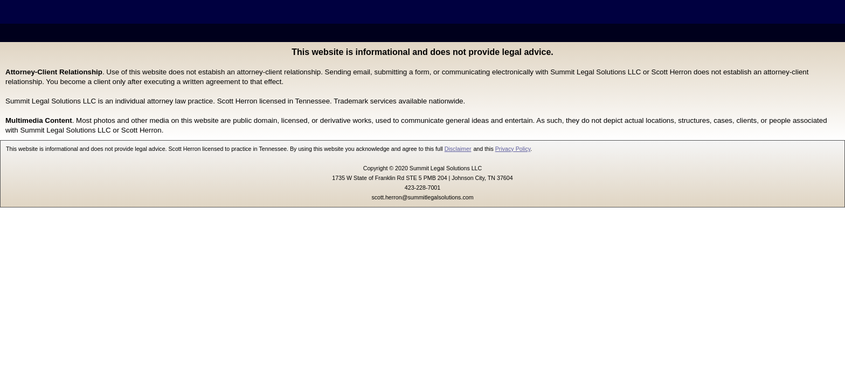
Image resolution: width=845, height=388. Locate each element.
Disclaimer (458, 149)
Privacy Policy (513, 149)
